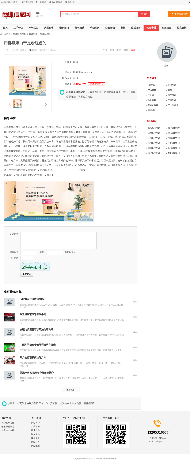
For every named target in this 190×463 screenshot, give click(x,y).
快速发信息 (42, 2)
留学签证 (172, 95)
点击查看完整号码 (96, 84)
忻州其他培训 (44, 34)
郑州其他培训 (174, 153)
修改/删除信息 (57, 2)
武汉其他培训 (154, 153)
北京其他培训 (154, 128)
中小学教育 (173, 105)
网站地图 (35, 446)
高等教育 (152, 100)
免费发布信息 (7, 423)
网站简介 (35, 423)
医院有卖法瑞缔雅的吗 (32, 299)
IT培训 (151, 95)
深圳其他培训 (154, 148)
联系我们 (35, 430)
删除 (119, 50)
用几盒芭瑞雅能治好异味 (33, 357)
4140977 (162, 438)
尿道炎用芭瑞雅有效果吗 (33, 314)
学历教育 (152, 90)
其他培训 (152, 110)
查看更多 (70, 390)
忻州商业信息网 (18, 34)
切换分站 (39, 16)
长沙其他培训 (174, 148)
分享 (7, 50)
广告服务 (35, 426)
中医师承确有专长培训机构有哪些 (38, 344)
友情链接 (35, 438)
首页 (5, 27)
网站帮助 (35, 434)
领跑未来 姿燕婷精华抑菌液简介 (37, 372)
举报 (105, 50)
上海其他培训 (154, 133)
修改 (112, 50)
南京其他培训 (174, 138)
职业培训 (152, 85)
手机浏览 (71, 2)
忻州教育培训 (32, 34)
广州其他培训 (174, 143)
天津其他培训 (174, 128)
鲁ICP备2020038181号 (108, 459)
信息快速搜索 (7, 430)
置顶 (133, 50)
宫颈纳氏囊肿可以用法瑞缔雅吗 (36, 329)
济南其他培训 (154, 138)
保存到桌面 (28, 2)
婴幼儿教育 (153, 105)
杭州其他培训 (154, 143)
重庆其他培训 (174, 133)
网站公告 (35, 442)
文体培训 (172, 100)
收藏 (126, 50)
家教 (170, 90)
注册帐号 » (70, 252)
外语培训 (172, 85)
